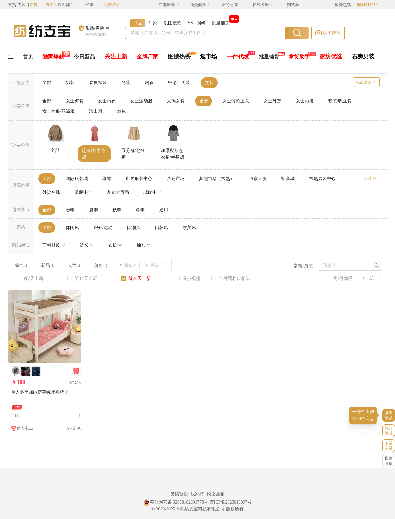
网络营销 (216, 494)
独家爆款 (53, 57)
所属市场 (21, 185)
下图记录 (388, 445)
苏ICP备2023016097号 (231, 502)
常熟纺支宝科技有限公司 (200, 509)
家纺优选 (330, 56)
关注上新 (116, 56)
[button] (328, 33)
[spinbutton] (131, 265)
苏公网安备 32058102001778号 (176, 502)
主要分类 (21, 106)
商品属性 (21, 245)
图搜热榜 (179, 56)
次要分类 (21, 145)
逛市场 (208, 56)
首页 (28, 56)
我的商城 (231, 4)
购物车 (293, 4)
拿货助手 (299, 57)
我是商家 (200, 4)
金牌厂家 (147, 57)
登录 (89, 4)
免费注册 (112, 4)
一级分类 (21, 82)
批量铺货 (269, 56)
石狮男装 (363, 56)
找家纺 (197, 494)
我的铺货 (388, 430)
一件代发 (238, 56)
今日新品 (84, 57)
